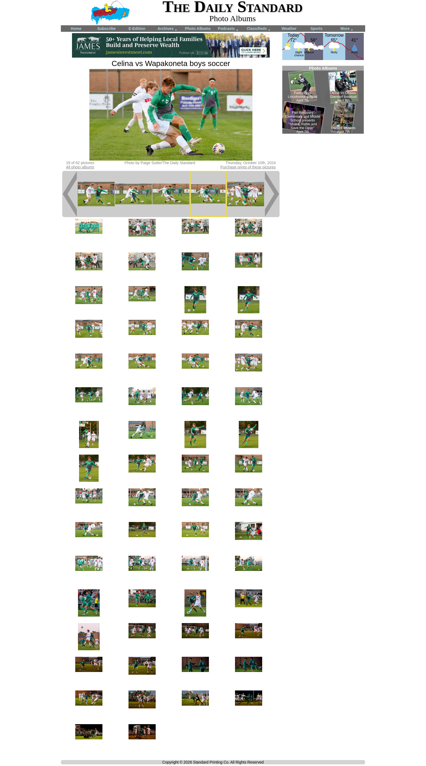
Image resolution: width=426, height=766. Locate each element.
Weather (289, 28)
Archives (167, 29)
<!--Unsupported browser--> (323, 100)
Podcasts (228, 29)
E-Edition (137, 28)
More (346, 29)
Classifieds (259, 29)
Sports (316, 28)
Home (76, 28)
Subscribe (106, 28)
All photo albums (80, 167)
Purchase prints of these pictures (248, 167)
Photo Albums (198, 28)
